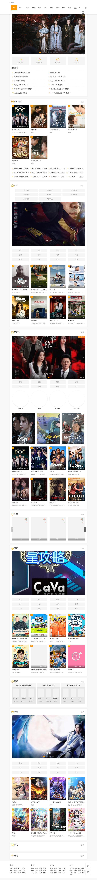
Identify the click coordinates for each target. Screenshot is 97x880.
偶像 (57, 386)
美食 (39, 604)
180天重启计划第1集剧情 (22, 73)
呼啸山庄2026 (54, 320)
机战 (64, 872)
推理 (57, 767)
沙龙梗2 (70, 669)
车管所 (52, 471)
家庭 (39, 382)
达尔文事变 (53, 833)
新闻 (51, 7)
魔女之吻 (34, 502)
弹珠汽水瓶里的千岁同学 (76, 802)
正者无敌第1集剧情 (21, 93)
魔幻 (20, 250)
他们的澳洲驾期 (55, 669)
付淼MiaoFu (49, 698)
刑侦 (23, 872)
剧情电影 (26, 199)
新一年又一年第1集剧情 (57, 77)
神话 (15, 872)
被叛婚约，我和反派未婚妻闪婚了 (61, 173)
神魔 (76, 767)
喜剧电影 (50, 190)
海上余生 (72, 177)
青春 (57, 255)
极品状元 (15, 161)
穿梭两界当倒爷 (19, 177)
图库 (57, 7)
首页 (14, 7)
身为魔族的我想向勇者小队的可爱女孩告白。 (45, 833)
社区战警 (71, 320)
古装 (39, 255)
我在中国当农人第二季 (57, 168)
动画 (76, 259)
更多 (77, 8)
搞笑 (57, 763)
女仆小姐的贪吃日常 (74, 833)
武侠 (11, 872)
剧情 (69, 7)
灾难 (20, 255)
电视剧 (21, 7)
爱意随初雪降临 (55, 129)
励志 (20, 259)
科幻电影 (26, 194)
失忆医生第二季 (17, 129)
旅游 (57, 604)
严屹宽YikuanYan (43, 698)
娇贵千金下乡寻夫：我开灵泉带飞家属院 (27, 168)
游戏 (55, 872)
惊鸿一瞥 (34, 129)
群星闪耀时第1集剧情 (21, 77)
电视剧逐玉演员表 (48, 685)
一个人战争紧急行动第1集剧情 (61, 93)
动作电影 (26, 190)
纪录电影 (50, 199)
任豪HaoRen (57, 698)
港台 (39, 608)
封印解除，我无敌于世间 (59, 177)
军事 (75, 872)
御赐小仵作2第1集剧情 (21, 85)
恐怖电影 (50, 194)
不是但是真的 (72, 168)
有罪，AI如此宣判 (37, 471)
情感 (76, 599)
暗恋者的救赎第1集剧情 (57, 81)
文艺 (39, 259)
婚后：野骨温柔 (36, 161)
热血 (39, 763)
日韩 (57, 608)
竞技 (51, 872)
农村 (20, 386)
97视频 (12, 2)
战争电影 (74, 194)
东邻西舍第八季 (73, 502)
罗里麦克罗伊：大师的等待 (39, 289)
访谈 (20, 604)
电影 (27, 7)
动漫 (33, 7)
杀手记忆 (52, 502)
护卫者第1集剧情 (19, 81)
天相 (13, 833)
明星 (63, 7)
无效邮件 (34, 320)
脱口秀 (77, 868)
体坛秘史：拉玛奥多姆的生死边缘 (23, 289)
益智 (59, 872)
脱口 (39, 599)
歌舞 (76, 255)
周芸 (31, 698)
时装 (57, 382)
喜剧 (39, 386)
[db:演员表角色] (18, 698)
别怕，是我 (15, 320)
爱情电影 (74, 190)
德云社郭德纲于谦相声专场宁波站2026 (44, 168)
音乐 (83, 872)
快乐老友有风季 (19, 173)
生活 (57, 259)
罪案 (57, 250)
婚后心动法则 (72, 129)
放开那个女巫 (35, 802)
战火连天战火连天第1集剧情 (60, 89)
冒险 (76, 250)
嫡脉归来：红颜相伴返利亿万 (42, 177)
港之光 (70, 289)
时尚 (71, 875)
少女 (76, 763)
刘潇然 (23, 698)
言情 (39, 250)
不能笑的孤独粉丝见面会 (39, 669)
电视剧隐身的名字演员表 (24, 685)
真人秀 (72, 868)
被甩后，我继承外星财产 (76, 173)
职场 (79, 872)
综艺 (39, 7)
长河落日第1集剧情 (56, 85)
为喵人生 (35, 173)
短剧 (45, 7)
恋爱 (20, 767)
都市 (20, 382)
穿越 (19, 872)
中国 (20, 608)
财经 (76, 604)
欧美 (76, 608)
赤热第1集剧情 (55, 73)
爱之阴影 (15, 502)
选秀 (57, 599)
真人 (20, 599)
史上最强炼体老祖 (55, 802)
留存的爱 (52, 289)
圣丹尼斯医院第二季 (74, 471)
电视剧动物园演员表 (73, 685)
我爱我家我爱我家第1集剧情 (23, 89)
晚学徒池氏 (15, 669)
